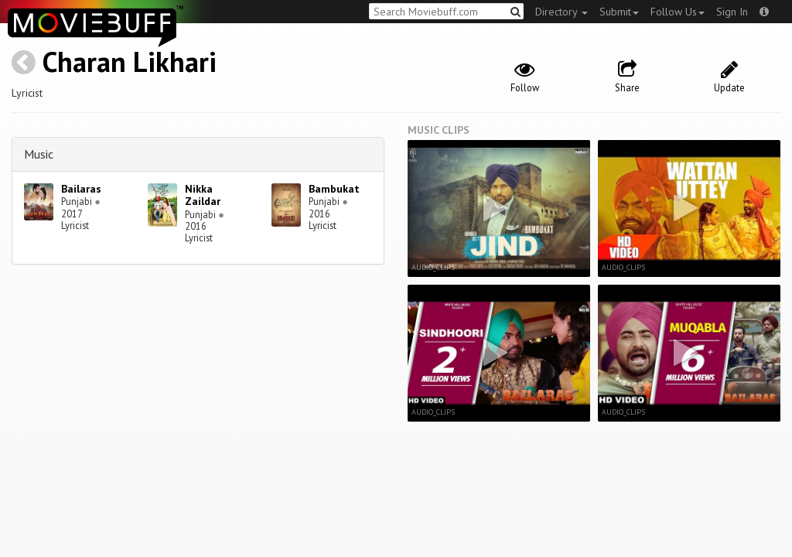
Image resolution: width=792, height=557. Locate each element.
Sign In (732, 12)
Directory (561, 12)
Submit (619, 12)
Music (38, 154)
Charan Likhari (130, 61)
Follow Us (677, 12)
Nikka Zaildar (202, 195)
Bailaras (81, 189)
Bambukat (334, 189)
